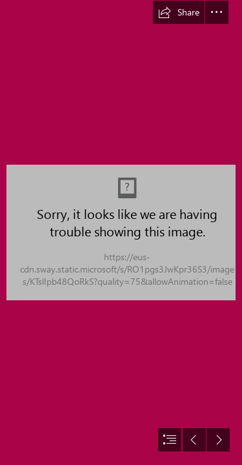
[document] (121, 232)
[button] (179, 12)
